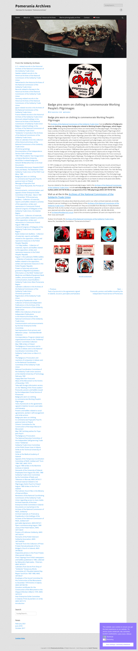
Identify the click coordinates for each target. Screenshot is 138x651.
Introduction (19, 603)
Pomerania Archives (33, 6)
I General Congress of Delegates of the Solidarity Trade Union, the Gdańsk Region (29, 229)
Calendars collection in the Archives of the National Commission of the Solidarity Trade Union (29, 289)
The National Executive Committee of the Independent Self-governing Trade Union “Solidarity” (29, 440)
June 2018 (18, 626)
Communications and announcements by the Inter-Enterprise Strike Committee (29, 325)
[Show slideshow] (85, 276)
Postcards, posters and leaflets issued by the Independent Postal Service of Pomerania (29, 392)
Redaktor (68, 112)
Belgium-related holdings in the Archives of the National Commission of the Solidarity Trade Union (29, 128)
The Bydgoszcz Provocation (25, 436)
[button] (104, 637)
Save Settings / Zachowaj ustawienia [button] (118, 644)
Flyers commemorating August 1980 (28, 525)
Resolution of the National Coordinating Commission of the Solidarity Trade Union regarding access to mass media (29, 497)
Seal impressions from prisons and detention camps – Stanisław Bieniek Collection (28, 332)
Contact (87, 17)
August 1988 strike (22, 225)
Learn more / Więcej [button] (124, 634)
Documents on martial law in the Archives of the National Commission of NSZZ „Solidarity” (29, 509)
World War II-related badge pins (26, 160)
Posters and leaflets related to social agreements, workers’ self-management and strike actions (29, 413)
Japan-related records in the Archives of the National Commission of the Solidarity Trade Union (29, 110)
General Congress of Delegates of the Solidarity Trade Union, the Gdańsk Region (28, 211)
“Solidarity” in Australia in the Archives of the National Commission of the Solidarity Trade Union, (29, 135)
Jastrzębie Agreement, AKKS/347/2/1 (28, 523)
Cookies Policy (20, 638)
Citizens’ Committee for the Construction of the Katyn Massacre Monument (28, 426)
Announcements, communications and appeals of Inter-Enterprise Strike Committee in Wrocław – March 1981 (29, 192)
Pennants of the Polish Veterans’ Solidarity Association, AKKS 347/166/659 (27, 539)
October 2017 (20, 628)
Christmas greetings (22, 149)
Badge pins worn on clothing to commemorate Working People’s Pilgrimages (28, 399)
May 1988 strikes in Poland (24, 344)
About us (27, 17)
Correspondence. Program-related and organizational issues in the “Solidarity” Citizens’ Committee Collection (29, 339)
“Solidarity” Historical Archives (45, 17)
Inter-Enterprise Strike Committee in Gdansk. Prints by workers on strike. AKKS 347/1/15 (29, 598)
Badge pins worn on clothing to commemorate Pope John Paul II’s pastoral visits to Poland (28, 178)
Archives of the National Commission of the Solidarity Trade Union (75, 124)
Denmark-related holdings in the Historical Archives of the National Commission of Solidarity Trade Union (29, 121)
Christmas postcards (22, 294)
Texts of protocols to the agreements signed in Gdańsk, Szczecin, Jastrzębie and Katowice (28, 406)
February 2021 (20, 624)
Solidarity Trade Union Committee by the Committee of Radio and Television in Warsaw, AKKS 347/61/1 (28, 477)
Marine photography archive (70, 17)
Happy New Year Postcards (25, 378)
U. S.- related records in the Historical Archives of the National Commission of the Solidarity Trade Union (29, 68)
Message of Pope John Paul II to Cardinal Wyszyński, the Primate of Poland (29, 185)
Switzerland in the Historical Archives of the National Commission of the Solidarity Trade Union (29, 84)
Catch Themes (92, 648)
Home (17, 17)
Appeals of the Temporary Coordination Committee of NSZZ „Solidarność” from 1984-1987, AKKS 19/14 (29, 461)
